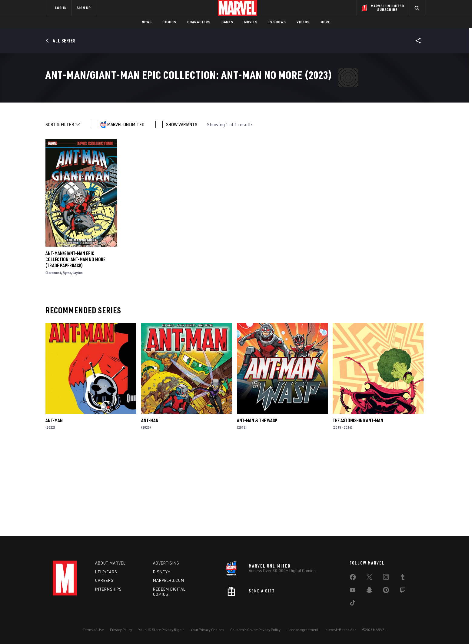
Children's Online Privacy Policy (255, 629)
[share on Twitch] (403, 591)
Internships (108, 589)
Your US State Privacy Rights (161, 629)
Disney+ (161, 571)
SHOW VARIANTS (181, 211)
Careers (104, 580)
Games (227, 22)
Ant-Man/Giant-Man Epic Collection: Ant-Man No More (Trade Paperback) (75, 346)
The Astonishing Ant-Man (358, 507)
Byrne (67, 359)
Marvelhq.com (168, 580)
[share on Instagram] (386, 578)
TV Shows (277, 22)
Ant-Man (54, 507)
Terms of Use (93, 629)
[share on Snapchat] (369, 591)
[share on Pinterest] (386, 591)
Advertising (166, 563)
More (326, 22)
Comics (169, 22)
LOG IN (61, 7)
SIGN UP (84, 7)
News (147, 22)
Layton (78, 359)
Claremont (53, 359)
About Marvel (110, 563)
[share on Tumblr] (403, 578)
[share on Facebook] (353, 578)
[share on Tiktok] (353, 604)
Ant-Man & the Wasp (257, 507)
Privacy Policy (121, 629)
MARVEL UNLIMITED (126, 211)
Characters (199, 22)
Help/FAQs (106, 571)
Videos (303, 22)
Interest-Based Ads (340, 629)
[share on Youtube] (353, 591)
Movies (250, 22)
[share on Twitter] (369, 578)
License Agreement (302, 629)
